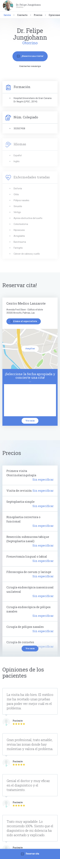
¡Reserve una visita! (30, 56)
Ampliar (30, 348)
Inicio (7, 15)
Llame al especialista (23, 321)
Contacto (22, 15)
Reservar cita (30, 854)
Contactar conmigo (30, 66)
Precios (38, 15)
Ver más (30, 420)
